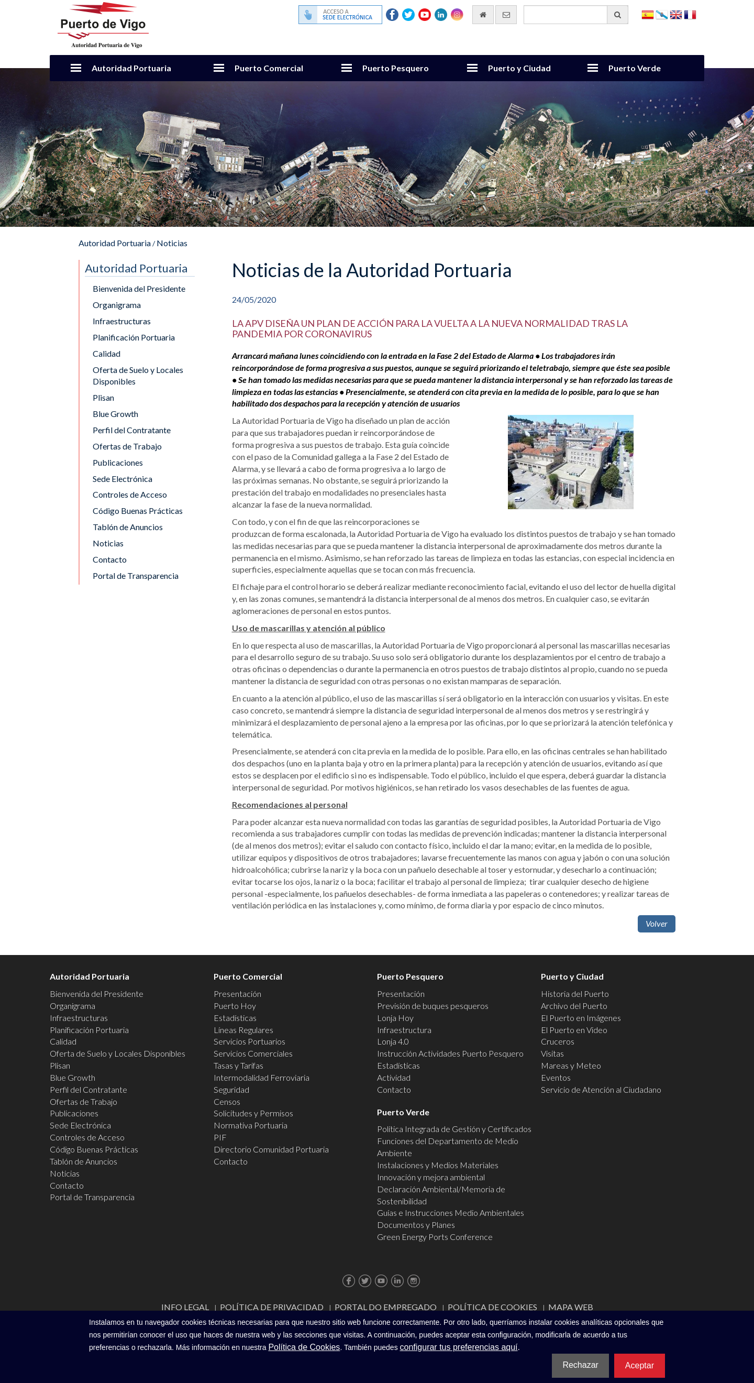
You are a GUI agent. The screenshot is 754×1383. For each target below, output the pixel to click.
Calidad (106, 353)
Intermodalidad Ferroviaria (261, 1077)
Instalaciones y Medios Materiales (437, 1165)
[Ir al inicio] (483, 14)
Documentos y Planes (416, 1225)
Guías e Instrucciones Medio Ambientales (450, 1212)
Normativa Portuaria (250, 1125)
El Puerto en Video (574, 1030)
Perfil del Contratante (132, 430)
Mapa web (570, 1307)
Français (690, 14)
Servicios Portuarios (249, 1041)
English (676, 14)
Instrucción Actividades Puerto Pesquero (450, 1053)
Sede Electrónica (122, 479)
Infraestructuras (122, 321)
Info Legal (185, 1307)
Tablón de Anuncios (128, 527)
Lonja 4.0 (393, 1041)
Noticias (172, 243)
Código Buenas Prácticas (138, 510)
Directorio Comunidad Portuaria (271, 1149)
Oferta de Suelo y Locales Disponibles (138, 376)
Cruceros (557, 1041)
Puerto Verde (634, 68)
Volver (657, 923)
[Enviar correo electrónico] (506, 14)
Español (647, 14)
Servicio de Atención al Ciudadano (601, 1089)
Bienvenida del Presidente (139, 288)
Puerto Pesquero (395, 68)
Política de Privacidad (272, 1307)
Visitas (552, 1053)
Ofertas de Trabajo (127, 446)
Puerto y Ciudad (519, 68)
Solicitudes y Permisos (253, 1113)
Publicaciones (118, 462)
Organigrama (117, 305)
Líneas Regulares (243, 1030)
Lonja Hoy (395, 1018)
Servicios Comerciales (253, 1053)
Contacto (110, 559)
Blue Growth (115, 414)
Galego (662, 14)
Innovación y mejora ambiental (431, 1177)
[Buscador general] (576, 14)
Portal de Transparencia (136, 575)
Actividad (394, 1077)
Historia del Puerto (575, 993)
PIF (220, 1137)
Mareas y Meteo (571, 1065)
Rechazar (580, 1364)
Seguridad (231, 1089)
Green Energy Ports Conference (435, 1237)
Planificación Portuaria (134, 337)
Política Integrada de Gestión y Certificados (454, 1129)
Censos (227, 1101)
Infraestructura (404, 1030)
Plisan (103, 397)
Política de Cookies (492, 1307)
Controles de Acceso (130, 494)
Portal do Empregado (386, 1307)
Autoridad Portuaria (131, 68)
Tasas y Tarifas (238, 1065)
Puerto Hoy (235, 1006)
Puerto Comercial (269, 68)
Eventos (556, 1077)
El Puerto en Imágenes (581, 1018)
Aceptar (639, 1365)
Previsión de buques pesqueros (433, 1006)
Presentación (237, 993)
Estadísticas (235, 1018)
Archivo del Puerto (574, 1006)
